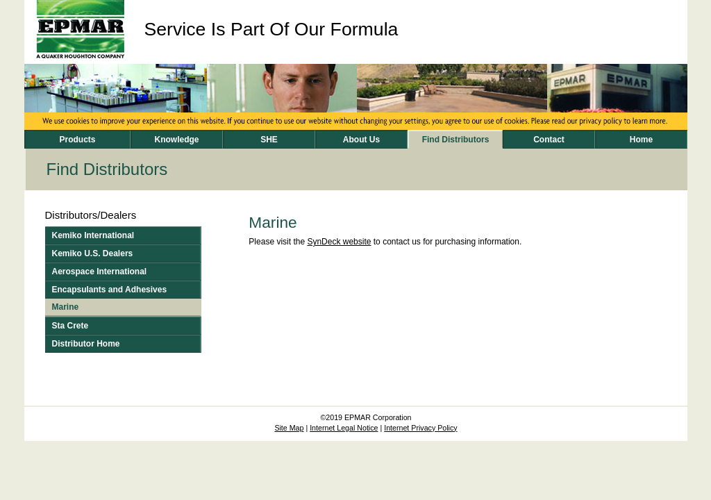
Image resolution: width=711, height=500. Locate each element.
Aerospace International (99, 271)
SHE (269, 139)
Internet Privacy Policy (420, 428)
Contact (548, 139)
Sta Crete (70, 326)
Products (77, 139)
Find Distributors (456, 139)
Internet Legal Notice (344, 428)
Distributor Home (86, 344)
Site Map (288, 428)
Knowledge (176, 139)
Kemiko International (93, 235)
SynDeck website (339, 242)
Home (641, 139)
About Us (361, 139)
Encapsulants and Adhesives (109, 289)
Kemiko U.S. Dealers (92, 253)
